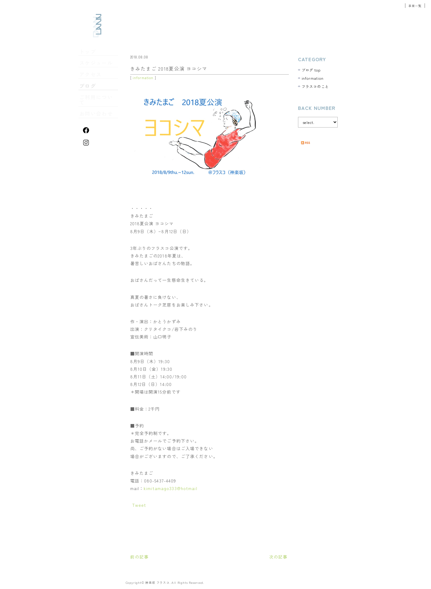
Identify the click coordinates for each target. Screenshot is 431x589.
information (143, 77)
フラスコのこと (315, 86)
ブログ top (311, 69)
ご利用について (97, 98)
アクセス (91, 78)
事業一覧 (415, 5)
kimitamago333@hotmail (170, 488)
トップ (89, 58)
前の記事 (139, 557)
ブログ (89, 88)
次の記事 (278, 557)
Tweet (139, 505)
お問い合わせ (95, 108)
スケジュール (95, 68)
